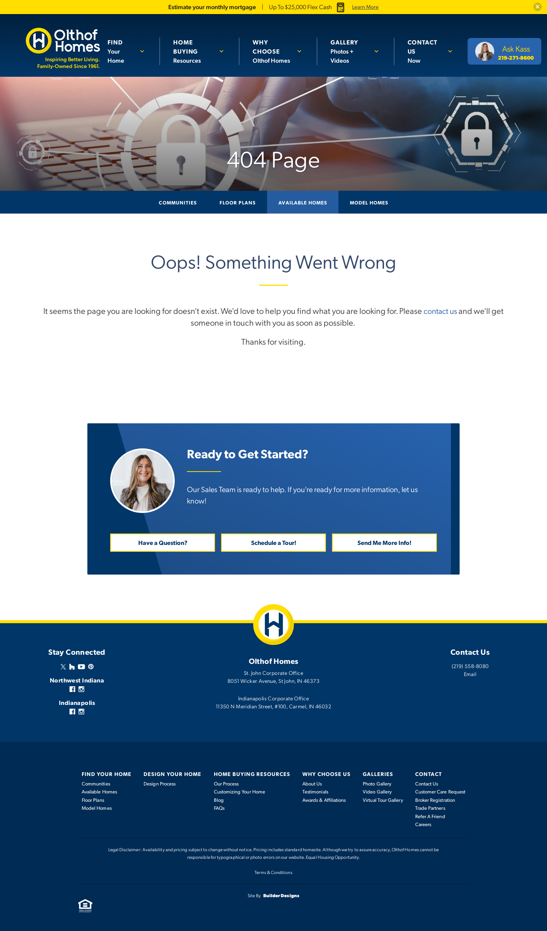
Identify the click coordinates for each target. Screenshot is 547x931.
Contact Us (426, 783)
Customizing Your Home (239, 791)
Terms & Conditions (273, 872)
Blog (219, 799)
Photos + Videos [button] (349, 46)
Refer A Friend (430, 816)
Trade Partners (430, 808)
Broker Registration (435, 799)
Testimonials (315, 791)
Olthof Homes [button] (272, 51)
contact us (440, 310)
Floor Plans (238, 202)
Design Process (159, 783)
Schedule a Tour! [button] (273, 542)
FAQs (219, 808)
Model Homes (369, 202)
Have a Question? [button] (162, 542)
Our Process (226, 783)
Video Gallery (377, 791)
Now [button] (424, 46)
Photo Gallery (377, 783)
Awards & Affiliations (324, 799)
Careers (423, 824)
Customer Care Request (440, 791)
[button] (537, 7)
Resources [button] (194, 46)
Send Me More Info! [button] (384, 542)
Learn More (365, 7)
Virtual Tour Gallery (383, 799)
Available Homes (302, 202)
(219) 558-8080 (470, 665)
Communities (178, 202)
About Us (312, 783)
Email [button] (470, 673)
